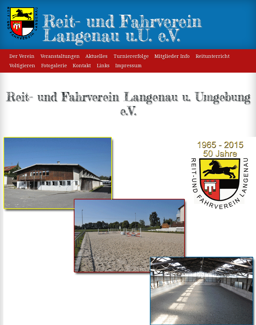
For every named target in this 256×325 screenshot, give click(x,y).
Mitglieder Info (172, 56)
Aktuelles (96, 56)
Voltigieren (22, 65)
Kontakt (82, 65)
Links (103, 65)
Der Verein (22, 56)
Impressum (128, 65)
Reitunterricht (213, 56)
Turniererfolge (131, 56)
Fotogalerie (54, 65)
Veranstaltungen (60, 56)
